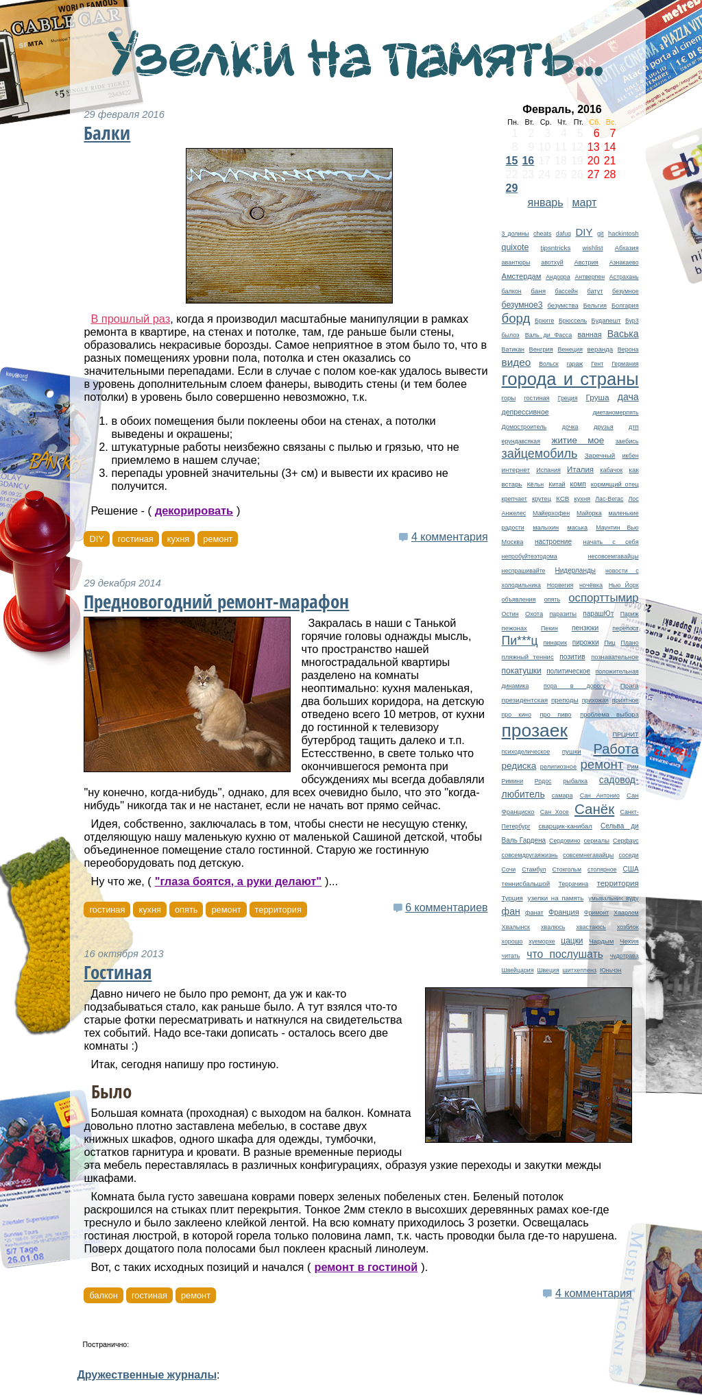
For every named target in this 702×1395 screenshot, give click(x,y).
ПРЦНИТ (625, 734)
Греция (568, 398)
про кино (516, 714)
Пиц (609, 642)
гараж (575, 363)
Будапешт (606, 320)
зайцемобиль (540, 453)
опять (552, 599)
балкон (512, 291)
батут (595, 291)
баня (538, 291)
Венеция (570, 349)
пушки (571, 751)
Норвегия (560, 585)
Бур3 (632, 320)
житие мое (577, 440)
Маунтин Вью (617, 527)
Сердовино (564, 840)
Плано (630, 642)
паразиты (563, 613)
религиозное (558, 766)
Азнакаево (624, 262)
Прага (629, 685)
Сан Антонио (600, 795)
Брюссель (573, 320)
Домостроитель (524, 426)
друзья (604, 426)
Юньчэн (611, 970)
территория (618, 883)
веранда (601, 349)
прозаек (535, 730)
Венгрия (541, 349)
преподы (565, 700)
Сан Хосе (554, 811)
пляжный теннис (528, 657)
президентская (525, 700)
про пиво (556, 714)
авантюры (516, 262)
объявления (519, 599)
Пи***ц (520, 640)
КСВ (562, 498)
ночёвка (591, 585)
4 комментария (449, 537)
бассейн (566, 291)
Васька (623, 333)
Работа (615, 748)
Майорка (589, 513)
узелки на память (556, 898)
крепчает (514, 498)
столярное (602, 869)
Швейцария (518, 970)
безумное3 (522, 305)
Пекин (549, 628)
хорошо (512, 941)
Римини (513, 781)
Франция (563, 912)
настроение (553, 541)
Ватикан (513, 349)
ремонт (602, 764)
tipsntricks (556, 247)
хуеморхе (542, 941)
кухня (582, 498)
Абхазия (627, 248)
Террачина (574, 883)
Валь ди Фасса (548, 335)
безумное (625, 291)
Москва (513, 542)
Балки (107, 133)
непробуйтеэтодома (529, 556)
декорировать (194, 510)
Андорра (558, 276)
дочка (570, 426)
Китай (556, 484)
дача (628, 396)
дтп (633, 426)
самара (562, 795)
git (600, 233)
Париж (629, 613)
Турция (512, 898)
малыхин (546, 527)
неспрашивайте (524, 570)
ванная (589, 334)
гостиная (536, 398)
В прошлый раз (130, 318)
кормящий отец (615, 484)
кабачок (611, 470)
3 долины (515, 233)
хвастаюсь (591, 927)
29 (512, 188)
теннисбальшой (526, 883)
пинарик (555, 642)
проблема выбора (609, 714)
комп (578, 484)
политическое (568, 671)
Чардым (601, 941)
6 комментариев (446, 907)
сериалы (596, 840)
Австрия (586, 262)
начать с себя (611, 542)
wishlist (593, 248)
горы (509, 398)
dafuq (563, 233)
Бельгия (595, 305)
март (584, 202)
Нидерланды (575, 570)
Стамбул (534, 869)
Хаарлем (626, 912)
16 (528, 160)
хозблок (628, 927)
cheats (542, 233)
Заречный (600, 455)
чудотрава (624, 955)
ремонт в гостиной (365, 1267)
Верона (628, 349)
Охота (534, 613)
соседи (628, 855)
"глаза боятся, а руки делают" (238, 881)
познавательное (614, 657)
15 (512, 160)
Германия (625, 363)
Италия (580, 469)
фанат (534, 912)
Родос (543, 781)
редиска (519, 766)
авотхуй (552, 262)
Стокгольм (566, 869)
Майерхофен (551, 513)
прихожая (595, 700)
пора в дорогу (574, 685)
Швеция (548, 970)
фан (511, 911)
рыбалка (575, 781)
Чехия (629, 941)
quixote (515, 247)
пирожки (585, 642)
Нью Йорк (624, 585)
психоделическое (526, 751)
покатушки (522, 671)
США (631, 869)
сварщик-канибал (565, 826)
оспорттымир (603, 597)
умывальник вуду (613, 898)
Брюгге (544, 320)
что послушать (564, 954)
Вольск (549, 363)
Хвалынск (516, 927)
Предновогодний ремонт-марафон (216, 601)
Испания (548, 470)
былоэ (511, 335)
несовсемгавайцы (613, 556)
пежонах (514, 628)
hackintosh (623, 233)
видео (516, 362)
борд (516, 318)
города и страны (570, 378)
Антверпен (589, 276)
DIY (583, 232)
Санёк (594, 809)
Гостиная (118, 972)
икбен (630, 455)
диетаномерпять (615, 412)
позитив (572, 657)
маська (578, 527)
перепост (625, 628)
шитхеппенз (579, 970)
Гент (597, 363)
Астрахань (624, 276)
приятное (625, 700)
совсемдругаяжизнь (530, 855)
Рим (633, 766)
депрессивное (525, 412)
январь (546, 202)
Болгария (625, 305)
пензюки (585, 628)
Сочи (509, 869)
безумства (563, 305)
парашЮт (598, 613)
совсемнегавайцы (588, 855)
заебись (627, 441)
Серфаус (626, 840)
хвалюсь (553, 927)
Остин (510, 613)
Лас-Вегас (609, 498)
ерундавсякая (521, 441)
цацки (572, 941)
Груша (597, 397)
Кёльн (535, 484)
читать (511, 955)
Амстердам (522, 276)
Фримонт (596, 912)
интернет (516, 469)
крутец (541, 498)
